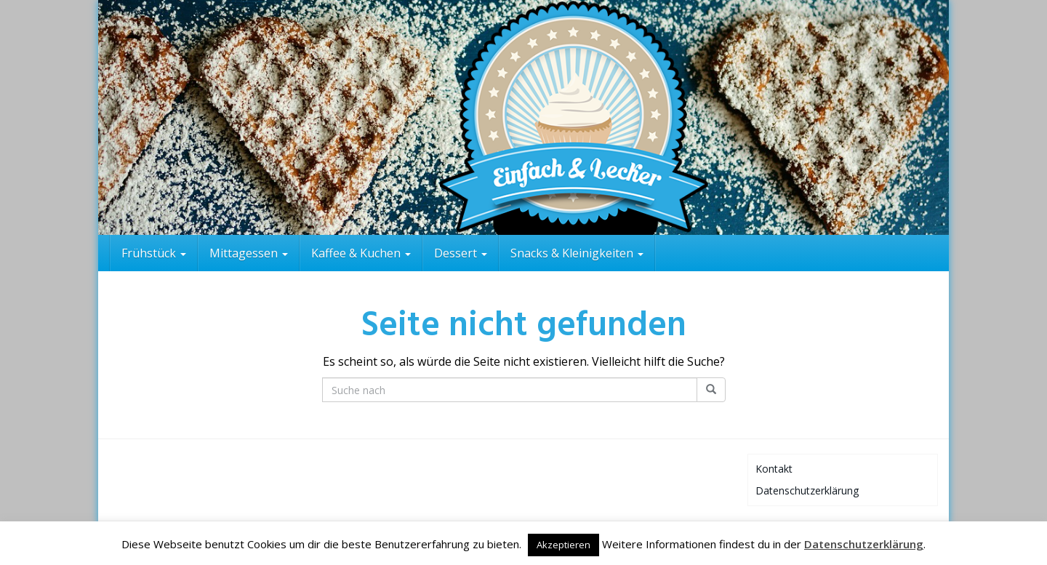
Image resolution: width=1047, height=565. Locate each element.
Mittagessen (248, 253)
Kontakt (774, 469)
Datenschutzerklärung (807, 490)
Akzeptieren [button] (563, 544)
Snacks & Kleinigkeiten (576, 253)
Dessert (460, 253)
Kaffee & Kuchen (361, 253)
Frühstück (153, 253)
